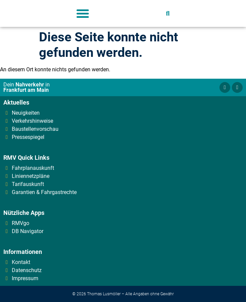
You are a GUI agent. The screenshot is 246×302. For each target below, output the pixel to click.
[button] (83, 13)
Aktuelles (16, 102)
